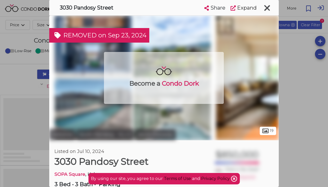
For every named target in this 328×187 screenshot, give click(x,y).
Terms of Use (177, 178)
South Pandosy (155, 134)
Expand (244, 8)
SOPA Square (69, 174)
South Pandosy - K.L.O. (105, 134)
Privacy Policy (216, 178)
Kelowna (62, 134)
